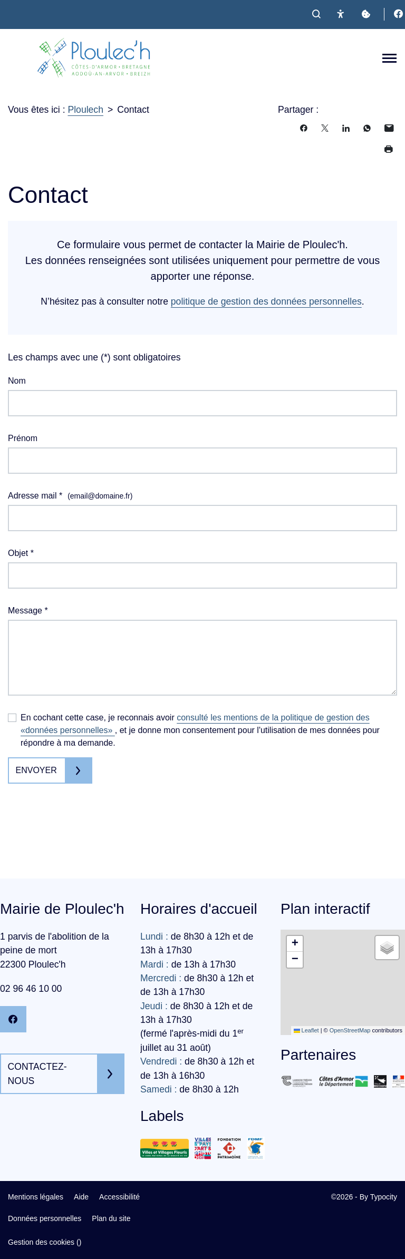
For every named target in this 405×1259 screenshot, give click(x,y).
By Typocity (378, 1197)
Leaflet (306, 1030)
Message (28, 610)
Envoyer (36, 770)
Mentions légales (35, 1197)
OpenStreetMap (350, 1030)
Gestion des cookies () (44, 1242)
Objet (21, 553)
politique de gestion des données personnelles (266, 301)
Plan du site (111, 1218)
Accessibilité (119, 1197)
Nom (17, 380)
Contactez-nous (37, 1073)
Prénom (22, 438)
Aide (81, 1197)
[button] (295, 944)
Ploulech (85, 109)
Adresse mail (70, 496)
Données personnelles (44, 1218)
